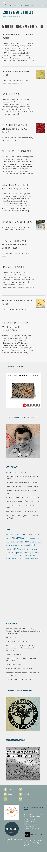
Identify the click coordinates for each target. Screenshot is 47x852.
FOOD (21, 5)
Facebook (11, 789)
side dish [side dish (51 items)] (29, 556)
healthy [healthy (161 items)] (33, 545)
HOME (10, 5)
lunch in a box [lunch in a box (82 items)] (11, 553)
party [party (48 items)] (29, 553)
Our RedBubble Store (13, 665)
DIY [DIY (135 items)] (27, 542)
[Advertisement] (23, 591)
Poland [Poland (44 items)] (37, 553)
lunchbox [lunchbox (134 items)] (28, 549)
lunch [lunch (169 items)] (21, 549)
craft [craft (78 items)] (37, 538)
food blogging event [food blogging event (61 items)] (12, 545)
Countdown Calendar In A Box (16, 641)
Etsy (9, 799)
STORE (44, 5)
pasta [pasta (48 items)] (33, 553)
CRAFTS (16, 5)
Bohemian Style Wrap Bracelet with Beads (21, 512)
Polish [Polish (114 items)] (8, 555)
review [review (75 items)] (14, 556)
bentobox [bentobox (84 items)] (25, 534)
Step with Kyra (11, 637)
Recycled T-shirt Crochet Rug (16, 472)
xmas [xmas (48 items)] (36, 558)
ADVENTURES (29, 5)
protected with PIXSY (32, 826)
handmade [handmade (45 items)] (26, 545)
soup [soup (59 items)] (16, 558)
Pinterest (25, 794)
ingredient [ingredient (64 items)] (9, 549)
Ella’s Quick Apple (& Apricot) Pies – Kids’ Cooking (23, 501)
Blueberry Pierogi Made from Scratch (19, 669)
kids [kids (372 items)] (15, 549)
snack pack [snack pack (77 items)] (10, 558)
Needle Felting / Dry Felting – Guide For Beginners (23, 497)
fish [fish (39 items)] (40, 542)
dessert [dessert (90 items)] (23, 542)
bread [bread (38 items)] (30, 534)
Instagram (26, 799)
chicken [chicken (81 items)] (8, 538)
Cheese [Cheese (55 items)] (38, 534)
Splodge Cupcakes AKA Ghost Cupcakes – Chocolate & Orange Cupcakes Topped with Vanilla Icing (21, 648)
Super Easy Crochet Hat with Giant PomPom (21, 483)
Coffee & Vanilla (18, 12)
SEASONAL (37, 5)
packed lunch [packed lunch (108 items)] (22, 552)
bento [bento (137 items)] (11, 534)
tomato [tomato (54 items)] (26, 558)
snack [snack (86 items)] (35, 556)
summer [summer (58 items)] (21, 558)
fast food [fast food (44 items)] (36, 542)
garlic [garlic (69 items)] (21, 545)
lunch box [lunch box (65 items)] (36, 549)
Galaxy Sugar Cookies (14, 654)
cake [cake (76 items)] (34, 534)
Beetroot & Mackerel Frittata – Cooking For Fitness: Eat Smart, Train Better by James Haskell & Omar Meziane (23, 631)
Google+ (11, 794)
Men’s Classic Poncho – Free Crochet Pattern (22, 487)
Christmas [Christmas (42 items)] (32, 538)
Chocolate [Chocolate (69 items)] (25, 538)
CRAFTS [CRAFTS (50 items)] (8, 542)
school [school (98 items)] (24, 556)
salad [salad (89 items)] (19, 556)
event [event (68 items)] (32, 542)
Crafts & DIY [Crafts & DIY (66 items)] (15, 542)
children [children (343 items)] (17, 538)
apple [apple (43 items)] (7, 534)
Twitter (24, 789)
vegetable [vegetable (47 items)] (31, 558)
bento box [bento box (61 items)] (18, 534)
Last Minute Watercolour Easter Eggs (19, 679)
